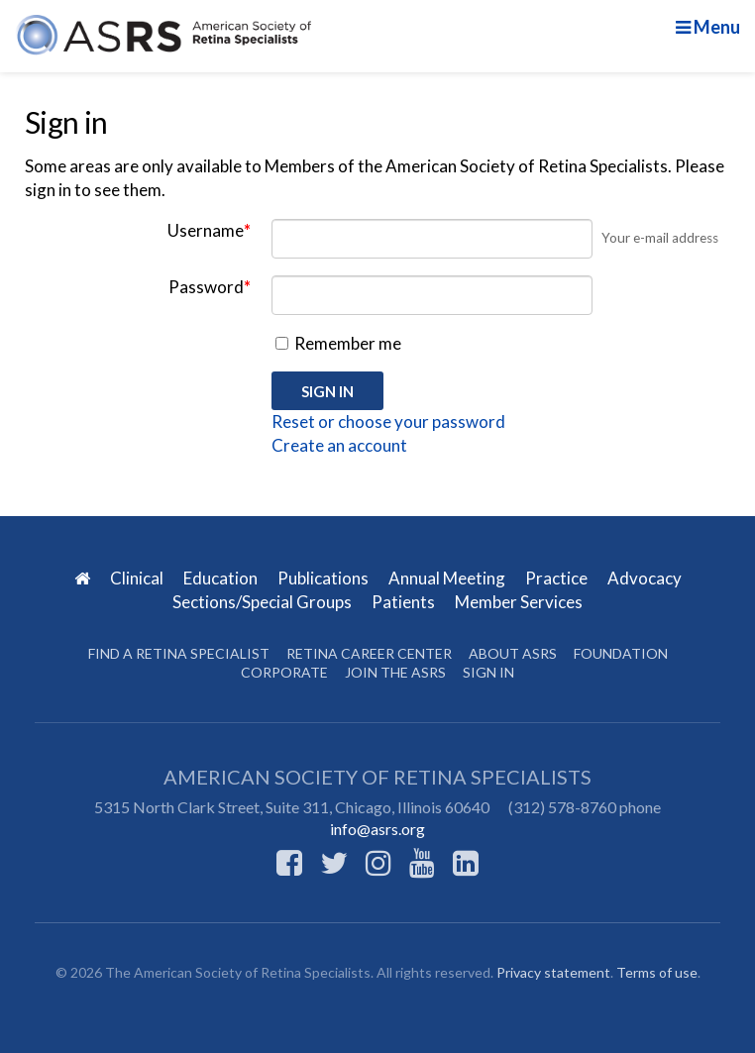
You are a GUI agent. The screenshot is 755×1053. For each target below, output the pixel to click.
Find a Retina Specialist (179, 653)
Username (209, 230)
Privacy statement (553, 972)
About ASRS (513, 653)
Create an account (339, 445)
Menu (708, 27)
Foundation (621, 653)
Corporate (284, 672)
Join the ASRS (395, 672)
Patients (405, 601)
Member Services (519, 601)
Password (209, 286)
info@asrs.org (377, 828)
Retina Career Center (369, 653)
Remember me (338, 343)
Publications (324, 578)
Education (222, 578)
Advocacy (644, 578)
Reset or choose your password (388, 421)
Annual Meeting (448, 578)
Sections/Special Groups (263, 601)
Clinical (138, 578)
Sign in (488, 672)
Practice (558, 578)
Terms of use (657, 972)
